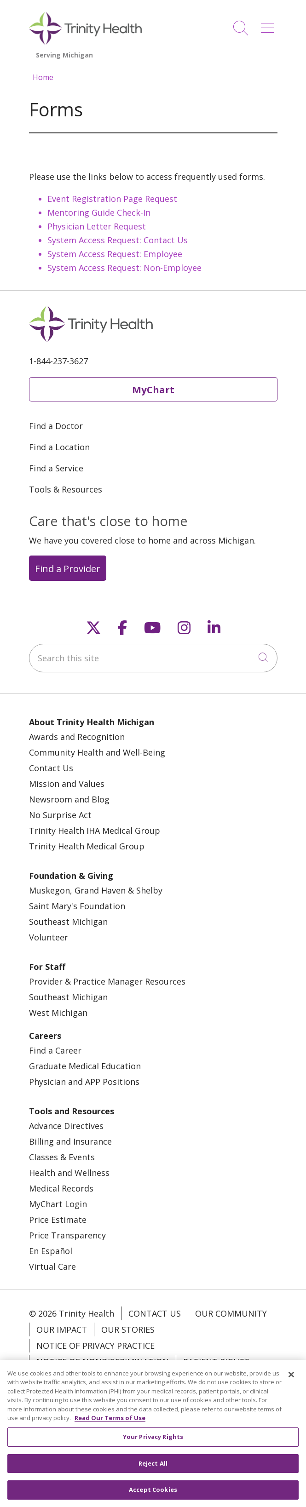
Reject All (153, 1468)
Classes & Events (62, 1157)
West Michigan (58, 1012)
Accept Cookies (153, 1494)
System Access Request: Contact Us (117, 240)
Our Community (231, 1313)
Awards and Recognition (77, 736)
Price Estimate (58, 1219)
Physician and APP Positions (84, 1081)
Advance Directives (66, 1125)
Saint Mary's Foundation (77, 905)
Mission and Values (66, 783)
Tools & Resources (65, 489)
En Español (50, 1250)
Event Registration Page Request (112, 198)
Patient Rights (216, 1361)
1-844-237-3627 (58, 361)
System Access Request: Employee (114, 253)
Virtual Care (52, 1266)
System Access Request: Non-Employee (124, 267)
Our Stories (128, 1329)
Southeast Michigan (68, 921)
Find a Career (55, 1050)
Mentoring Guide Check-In (98, 212)
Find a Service (56, 468)
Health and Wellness (69, 1172)
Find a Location (59, 447)
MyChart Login (58, 1203)
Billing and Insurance (70, 1141)
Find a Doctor (56, 425)
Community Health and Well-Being (97, 752)
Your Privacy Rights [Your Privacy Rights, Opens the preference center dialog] (153, 1442)
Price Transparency (67, 1235)
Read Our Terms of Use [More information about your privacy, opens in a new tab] (110, 1423)
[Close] (291, 1379)
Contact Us (51, 768)
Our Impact (61, 1329)
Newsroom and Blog (69, 799)
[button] (269, 24)
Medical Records (61, 1188)
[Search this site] (153, 658)
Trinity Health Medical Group (86, 846)
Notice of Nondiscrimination (102, 1361)
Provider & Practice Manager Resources (107, 981)
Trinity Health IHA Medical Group (94, 830)
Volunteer (48, 937)
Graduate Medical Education (85, 1066)
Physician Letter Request (96, 226)
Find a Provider (67, 568)
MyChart (153, 389)
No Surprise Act (60, 814)
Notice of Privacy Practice (95, 1345)
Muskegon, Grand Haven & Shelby (95, 890)
